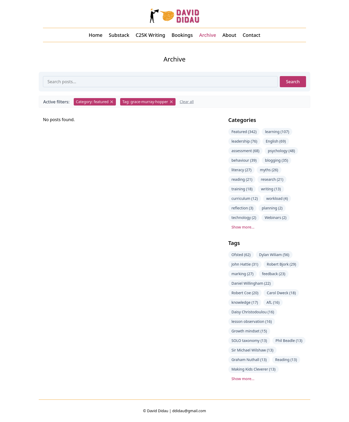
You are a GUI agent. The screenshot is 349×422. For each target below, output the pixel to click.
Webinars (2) (275, 217)
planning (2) (272, 207)
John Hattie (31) (245, 264)
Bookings (182, 35)
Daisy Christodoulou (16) (253, 311)
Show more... (243, 227)
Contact (251, 35)
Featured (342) (244, 131)
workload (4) (277, 198)
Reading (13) (286, 359)
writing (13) (271, 188)
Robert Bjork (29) (281, 264)
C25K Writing (150, 35)
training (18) (242, 188)
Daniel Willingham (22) (251, 283)
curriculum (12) (245, 198)
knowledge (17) (245, 302)
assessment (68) (245, 150)
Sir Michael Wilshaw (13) (252, 350)
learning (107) (277, 131)
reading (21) (242, 179)
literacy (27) (241, 169)
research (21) (272, 179)
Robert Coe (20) (245, 292)
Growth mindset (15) (249, 330)
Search (293, 82)
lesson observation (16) (252, 321)
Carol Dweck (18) (281, 292)
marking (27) (243, 273)
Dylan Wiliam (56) (274, 254)
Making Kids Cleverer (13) (254, 369)
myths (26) (269, 169)
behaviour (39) (244, 160)
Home (95, 35)
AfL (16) (273, 302)
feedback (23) (273, 273)
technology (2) (244, 217)
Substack (119, 35)
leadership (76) (244, 141)
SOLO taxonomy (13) (249, 340)
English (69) (276, 141)
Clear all (187, 101)
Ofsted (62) (241, 254)
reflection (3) (242, 207)
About (229, 35)
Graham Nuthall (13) (249, 359)
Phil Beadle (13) (289, 340)
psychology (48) (281, 150)
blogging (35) (276, 160)
